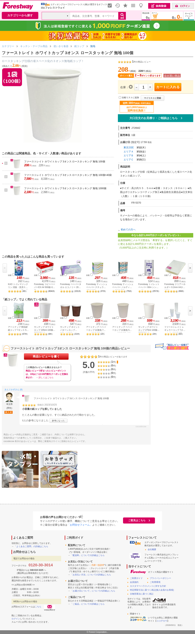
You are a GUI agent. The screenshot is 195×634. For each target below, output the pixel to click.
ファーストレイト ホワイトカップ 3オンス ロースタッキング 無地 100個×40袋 (68, 175)
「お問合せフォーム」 (79, 524)
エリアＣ (128, 159)
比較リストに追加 (130, 97)
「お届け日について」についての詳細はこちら (93, 591)
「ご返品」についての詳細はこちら (88, 604)
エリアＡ (128, 151)
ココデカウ (162, 621)
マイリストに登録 (152, 98)
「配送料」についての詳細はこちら (88, 555)
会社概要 (152, 549)
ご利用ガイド (136, 578)
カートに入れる (168, 87)
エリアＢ (128, 155)
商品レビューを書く (46, 356)
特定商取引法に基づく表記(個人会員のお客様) (152, 590)
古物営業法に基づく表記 (141, 594)
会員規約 (134, 582)
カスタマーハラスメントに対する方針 (148, 586)
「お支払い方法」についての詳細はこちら (91, 574)
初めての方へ (128, 229)
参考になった (58, 420)
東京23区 (129, 147)
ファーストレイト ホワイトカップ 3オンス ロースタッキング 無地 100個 (64, 161)
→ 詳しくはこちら (44, 377)
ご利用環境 (155, 582)
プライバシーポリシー (160, 578)
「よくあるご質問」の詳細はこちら (31, 546)
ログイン (16, 618)
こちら (38, 606)
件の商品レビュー (141, 62)
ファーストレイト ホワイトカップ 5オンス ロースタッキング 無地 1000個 (65, 188)
